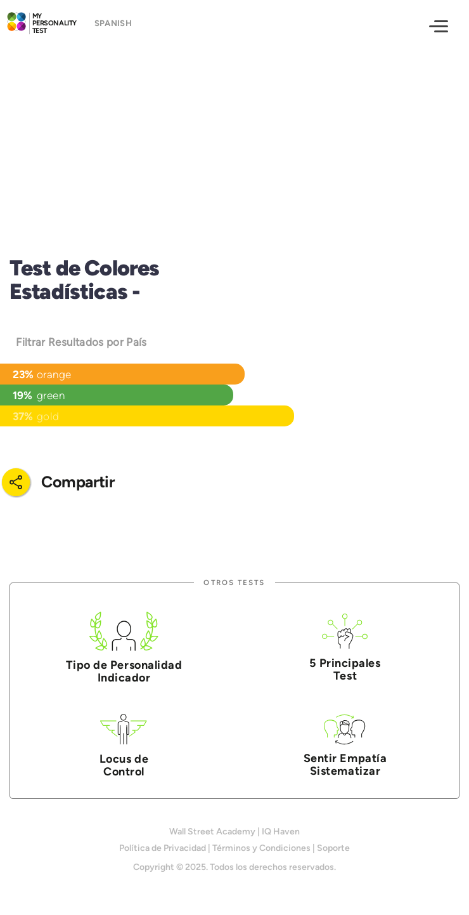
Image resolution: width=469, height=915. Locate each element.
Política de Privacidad (162, 848)
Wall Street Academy (212, 831)
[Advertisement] (234, 137)
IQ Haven (281, 831)
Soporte (333, 848)
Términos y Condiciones (261, 848)
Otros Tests (234, 583)
